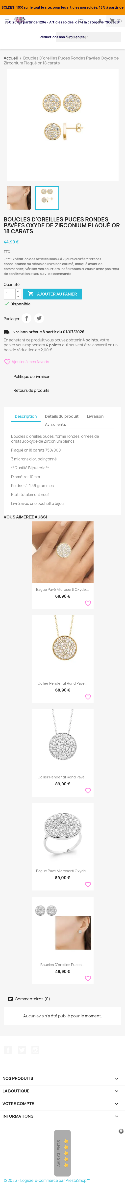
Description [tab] (26, 416)
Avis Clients (59, 1153)
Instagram (35, 1050)
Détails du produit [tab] (62, 416)
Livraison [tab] (95, 416)
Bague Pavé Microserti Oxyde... (62, 589)
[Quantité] (10, 294)
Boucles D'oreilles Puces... (62, 964)
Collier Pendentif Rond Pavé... (63, 683)
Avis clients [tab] (55, 424)
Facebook (8, 1050)
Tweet (39, 318)
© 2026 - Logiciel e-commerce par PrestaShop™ (47, 1180)
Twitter (22, 1050)
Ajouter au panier (52, 294)
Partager (26, 318)
